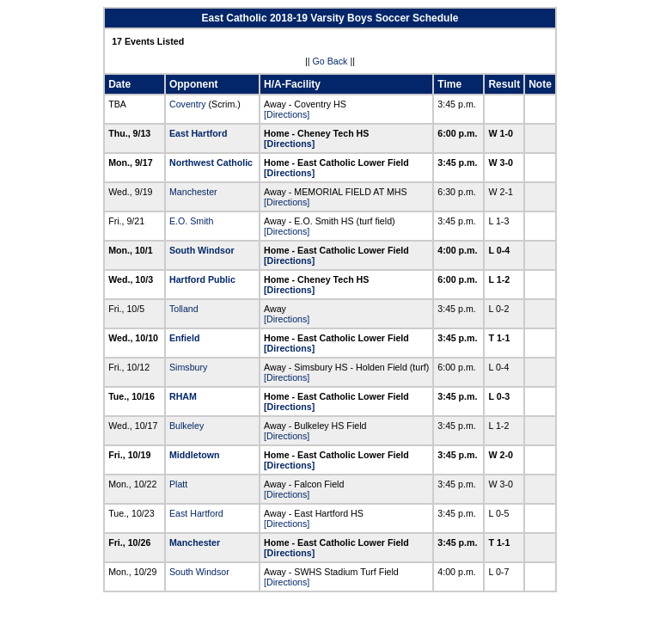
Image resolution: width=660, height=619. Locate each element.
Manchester (193, 192)
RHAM (183, 396)
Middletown (194, 455)
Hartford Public (202, 279)
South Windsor (202, 250)
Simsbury (188, 367)
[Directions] (286, 114)
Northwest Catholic (211, 162)
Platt (178, 484)
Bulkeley (186, 425)
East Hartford (198, 133)
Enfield (184, 338)
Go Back (330, 61)
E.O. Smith (191, 221)
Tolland (184, 308)
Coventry (187, 104)
